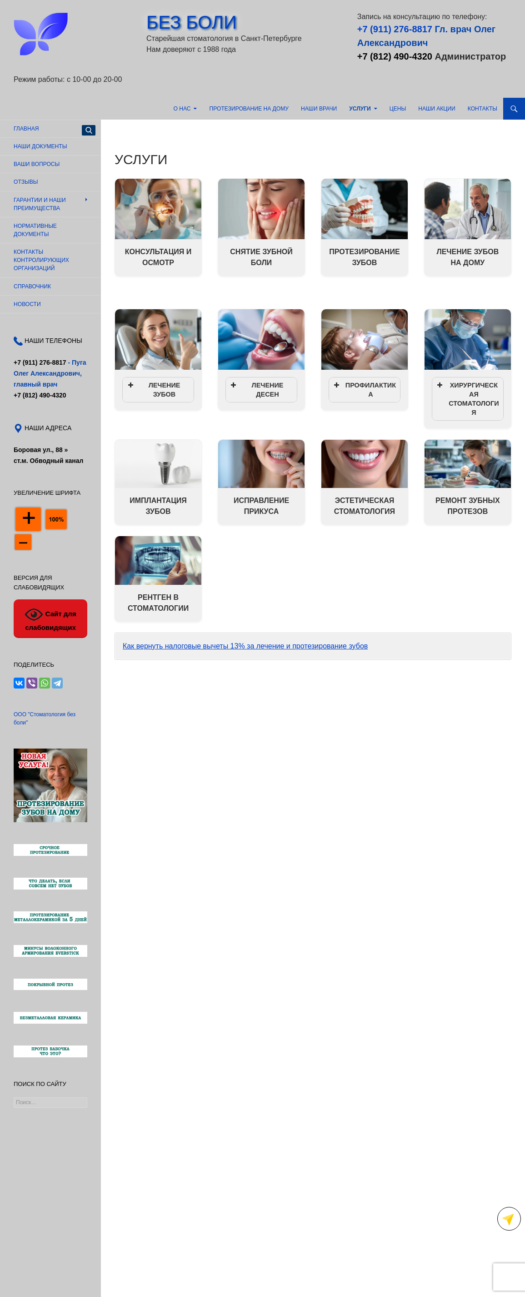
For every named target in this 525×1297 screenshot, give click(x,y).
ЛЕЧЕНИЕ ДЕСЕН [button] (256, 389)
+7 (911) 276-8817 (394, 29)
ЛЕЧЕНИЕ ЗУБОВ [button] (153, 389)
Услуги (360, 109)
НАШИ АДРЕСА (47, 428)
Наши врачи (319, 109)
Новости (27, 304)
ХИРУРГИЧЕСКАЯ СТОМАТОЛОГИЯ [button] (467, 398)
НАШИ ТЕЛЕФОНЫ (52, 340)
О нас (181, 109)
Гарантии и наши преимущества (40, 204)
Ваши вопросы (37, 164)
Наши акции (436, 109)
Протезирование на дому (249, 109)
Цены (398, 109)
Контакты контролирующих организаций (41, 260)
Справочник (32, 286)
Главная (26, 129)
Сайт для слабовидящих (50, 618)
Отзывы (26, 182)
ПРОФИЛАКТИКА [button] (364, 389)
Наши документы (40, 146)
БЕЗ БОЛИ (191, 22)
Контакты (482, 109)
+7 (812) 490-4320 (394, 56)
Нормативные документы (35, 230)
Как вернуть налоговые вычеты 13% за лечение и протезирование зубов (245, 646)
